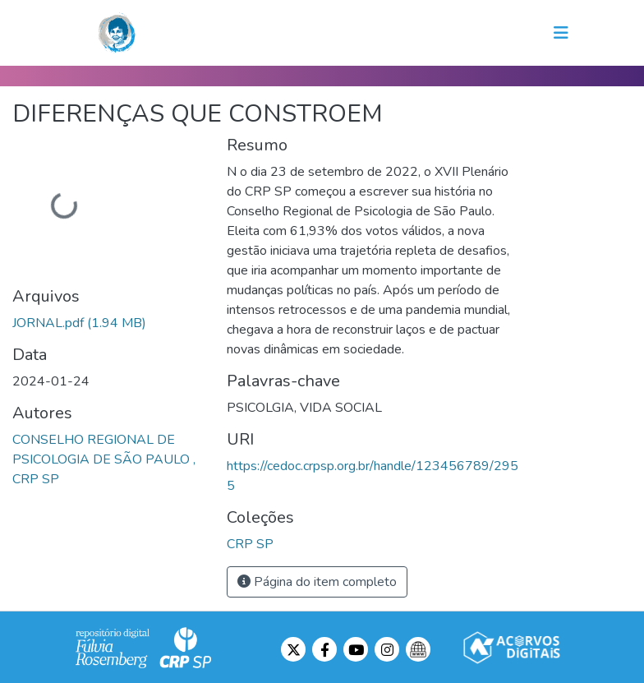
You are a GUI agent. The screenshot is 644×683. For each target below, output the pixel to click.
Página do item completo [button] (317, 582)
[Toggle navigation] (561, 32)
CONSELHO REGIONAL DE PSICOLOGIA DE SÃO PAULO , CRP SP (104, 459)
